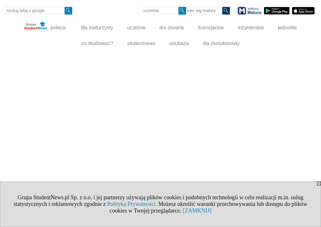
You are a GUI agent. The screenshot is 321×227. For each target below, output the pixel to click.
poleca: (45, 26)
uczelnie (136, 27)
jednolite (287, 27)
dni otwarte (172, 27)
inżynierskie (251, 27)
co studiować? (97, 43)
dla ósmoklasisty (221, 43)
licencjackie (211, 27)
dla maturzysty (97, 27)
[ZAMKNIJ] (197, 210)
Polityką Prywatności (131, 204)
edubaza (179, 43)
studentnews (141, 43)
